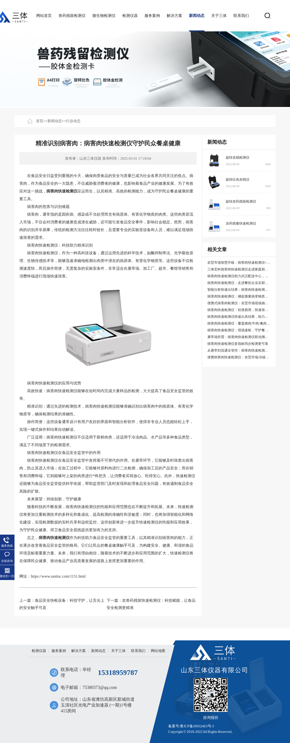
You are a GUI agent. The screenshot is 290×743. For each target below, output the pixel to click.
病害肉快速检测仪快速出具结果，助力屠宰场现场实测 (248, 316)
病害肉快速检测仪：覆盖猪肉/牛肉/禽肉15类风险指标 (247, 323)
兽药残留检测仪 (72, 16)
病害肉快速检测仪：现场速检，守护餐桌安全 (241, 330)
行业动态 (73, 121)
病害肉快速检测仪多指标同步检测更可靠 (237, 344)
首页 (39, 121)
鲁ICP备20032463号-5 (197, 726)
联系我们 (241, 16)
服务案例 (152, 16)
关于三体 (219, 16)
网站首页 (44, 16)
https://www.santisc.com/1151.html (58, 576)
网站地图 (158, 651)
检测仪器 (130, 16)
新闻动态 (196, 16)
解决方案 (174, 16)
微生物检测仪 (104, 16)
